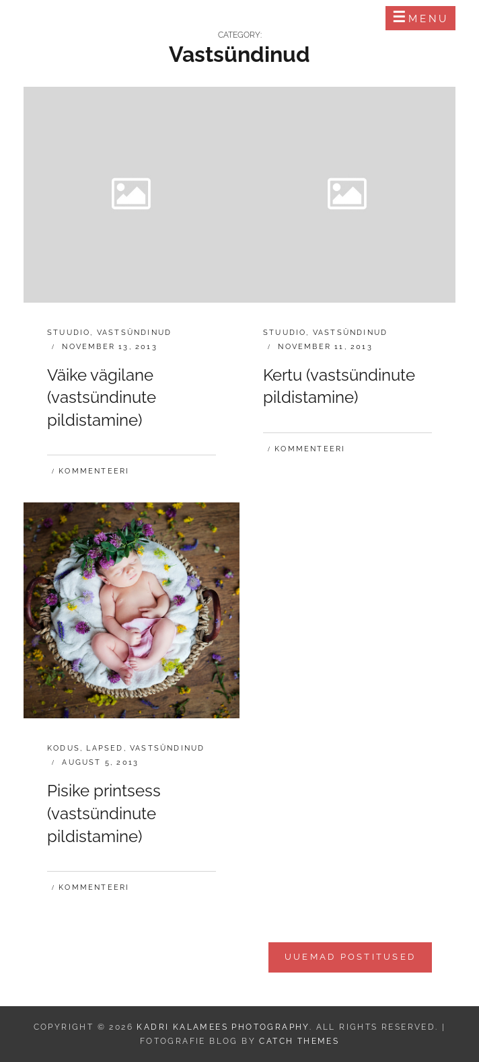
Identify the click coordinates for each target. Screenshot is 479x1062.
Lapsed (104, 748)
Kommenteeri (94, 471)
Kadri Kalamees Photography (138, 18)
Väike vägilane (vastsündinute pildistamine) (101, 397)
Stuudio (68, 332)
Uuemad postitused (350, 957)
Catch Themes (299, 1041)
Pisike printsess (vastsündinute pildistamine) (104, 813)
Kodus (63, 748)
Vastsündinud (134, 332)
